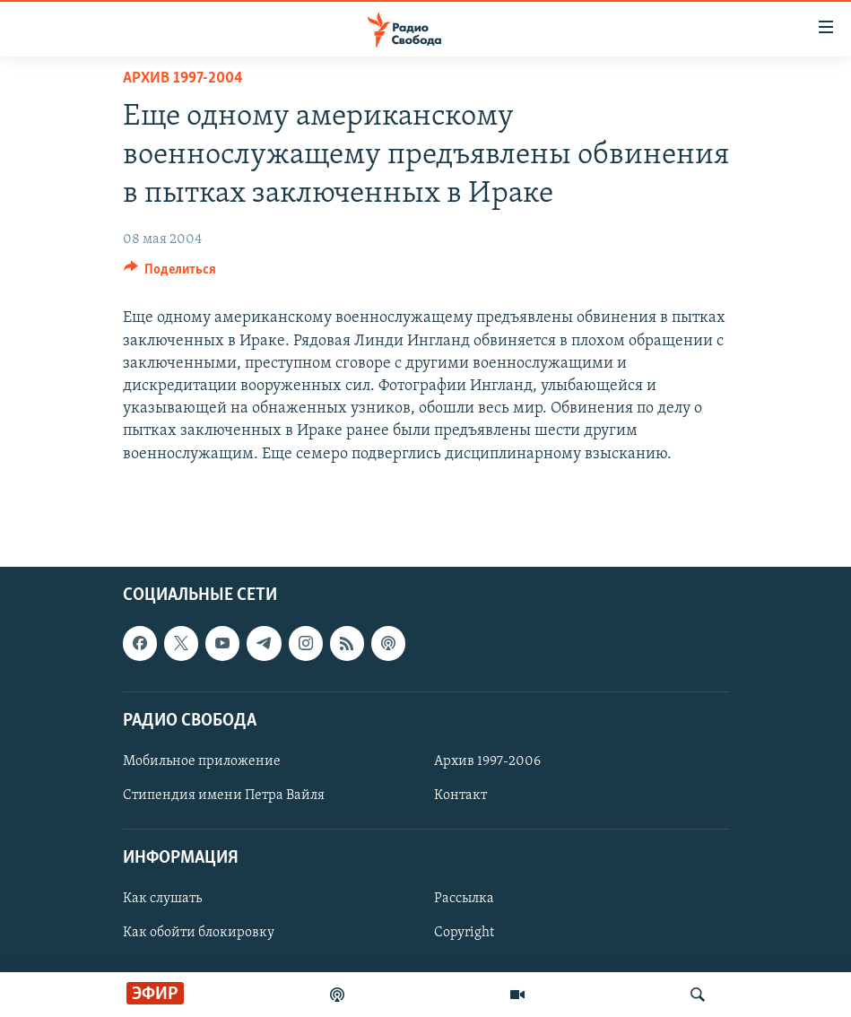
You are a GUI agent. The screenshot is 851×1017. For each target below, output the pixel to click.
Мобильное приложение (202, 761)
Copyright (464, 933)
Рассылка (464, 898)
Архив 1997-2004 (183, 78)
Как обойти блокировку (198, 933)
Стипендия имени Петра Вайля (224, 795)
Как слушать (162, 898)
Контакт (460, 795)
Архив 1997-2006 (487, 761)
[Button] (170, 273)
